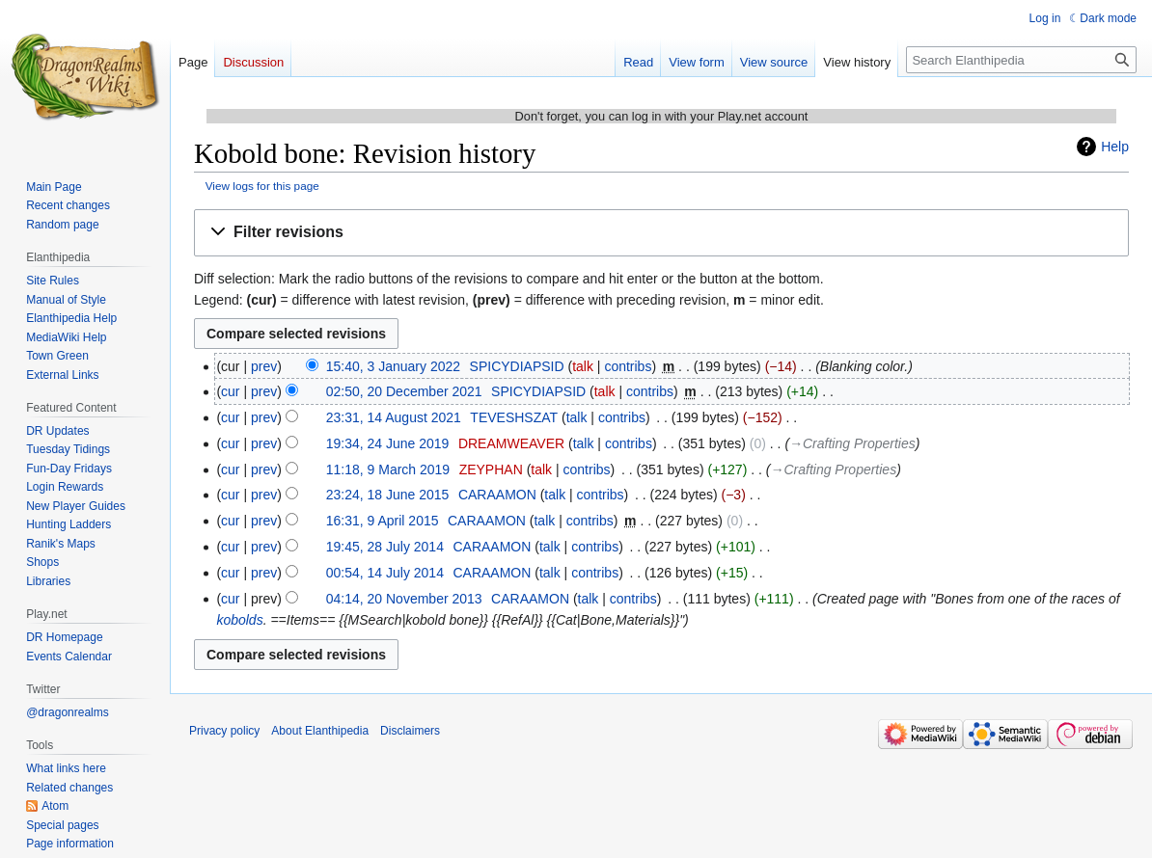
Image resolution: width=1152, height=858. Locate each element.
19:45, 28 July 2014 (385, 546)
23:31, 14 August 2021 (393, 417)
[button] (661, 233)
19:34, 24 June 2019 (388, 443)
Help (1115, 146)
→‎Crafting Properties (852, 443)
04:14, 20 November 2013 (404, 598)
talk (582, 366)
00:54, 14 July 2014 (385, 572)
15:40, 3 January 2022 (393, 366)
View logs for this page (262, 185)
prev (264, 366)
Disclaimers (410, 730)
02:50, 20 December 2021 (404, 391)
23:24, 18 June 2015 (388, 494)
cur (230, 391)
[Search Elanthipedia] (1021, 59)
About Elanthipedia (320, 730)
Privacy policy (224, 730)
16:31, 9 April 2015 (382, 520)
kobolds (239, 620)
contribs (627, 366)
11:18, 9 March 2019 (388, 469)
